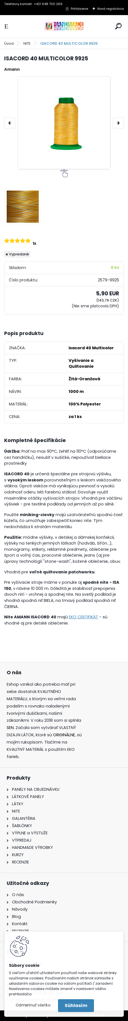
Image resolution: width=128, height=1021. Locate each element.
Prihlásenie (79, 8)
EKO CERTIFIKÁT (83, 617)
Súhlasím (76, 1005)
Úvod (9, 43)
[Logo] (64, 26)
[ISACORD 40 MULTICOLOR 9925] (64, 122)
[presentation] (9, 123)
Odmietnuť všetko (33, 1005)
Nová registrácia (110, 8)
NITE (27, 43)
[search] (118, 26)
